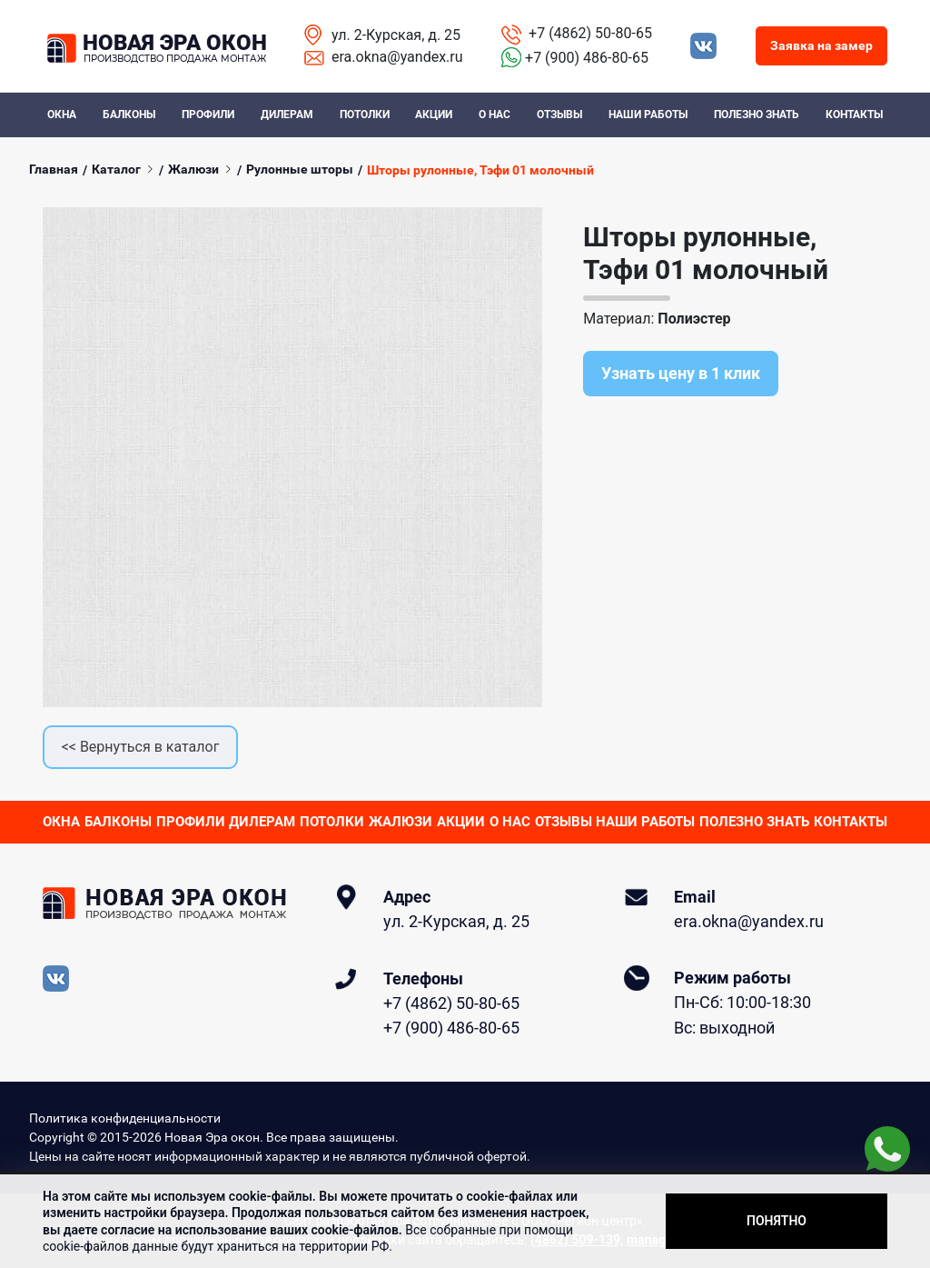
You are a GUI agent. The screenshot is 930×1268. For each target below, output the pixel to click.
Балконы (129, 114)
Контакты (854, 114)
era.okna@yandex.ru (397, 56)
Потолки (365, 114)
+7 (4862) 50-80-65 (590, 33)
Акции (433, 114)
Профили (208, 114)
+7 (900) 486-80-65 (586, 57)
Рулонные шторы (299, 169)
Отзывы (559, 114)
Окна (61, 114)
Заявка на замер (821, 45)
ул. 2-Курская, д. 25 (395, 35)
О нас (494, 114)
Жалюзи (193, 169)
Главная (53, 169)
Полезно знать (756, 114)
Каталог (116, 169)
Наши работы (648, 114)
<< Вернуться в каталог (141, 746)
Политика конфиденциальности (125, 1118)
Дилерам (287, 114)
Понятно (776, 1220)
